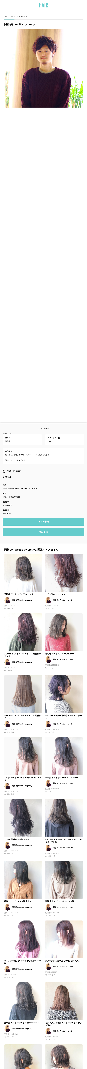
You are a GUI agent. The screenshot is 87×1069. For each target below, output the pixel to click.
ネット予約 (43, 354)
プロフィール (9, 16)
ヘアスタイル (22, 16)
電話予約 (43, 365)
